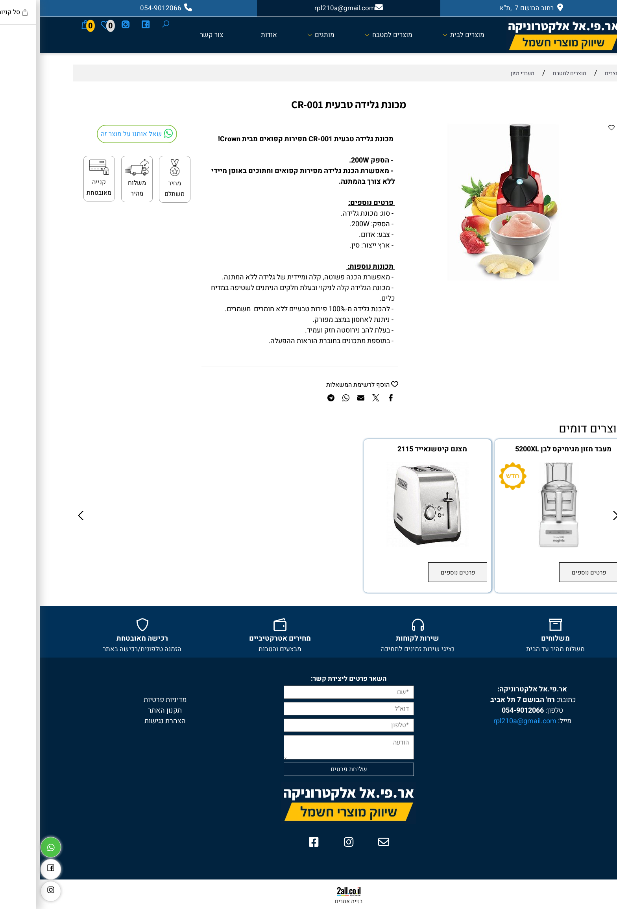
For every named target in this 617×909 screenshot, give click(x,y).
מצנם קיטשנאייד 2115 (392, 449)
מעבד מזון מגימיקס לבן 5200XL (523, 449)
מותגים (280, 34)
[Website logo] (523, 35)
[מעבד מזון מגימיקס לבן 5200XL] (518, 545)
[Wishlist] (65, 24)
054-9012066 (483, 710)
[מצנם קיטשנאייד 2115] (387, 545)
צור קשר (171, 35)
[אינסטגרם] (85, 24)
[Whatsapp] (10, 845)
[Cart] (45, 24)
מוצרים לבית (423, 34)
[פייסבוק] (105, 24)
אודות (229, 35)
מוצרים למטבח (348, 34)
